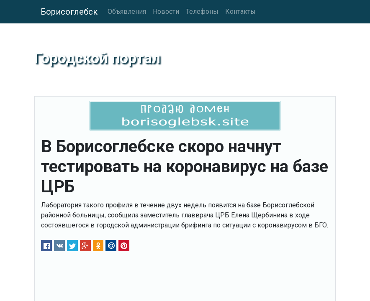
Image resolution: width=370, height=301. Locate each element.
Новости (166, 11)
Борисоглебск (69, 12)
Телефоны (202, 11)
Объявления (127, 11)
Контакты (240, 11)
